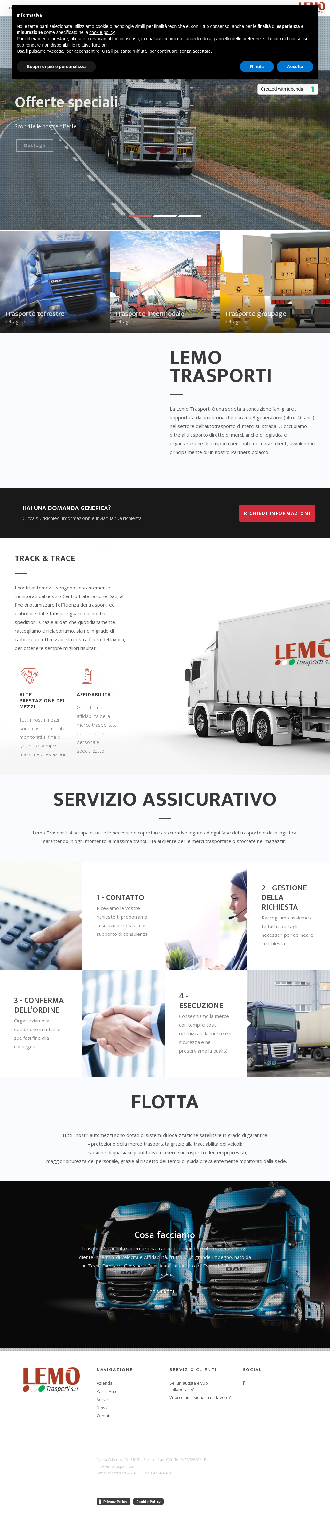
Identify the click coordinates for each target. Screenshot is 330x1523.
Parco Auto (107, 1391)
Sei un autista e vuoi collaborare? (189, 1386)
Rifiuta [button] (257, 66)
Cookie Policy (148, 1501)
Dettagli (33, 145)
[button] (140, 216)
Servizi (103, 1399)
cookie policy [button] (101, 32)
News (102, 1407)
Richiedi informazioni (277, 513)
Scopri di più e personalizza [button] (56, 66)
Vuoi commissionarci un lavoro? (200, 1397)
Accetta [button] (295, 66)
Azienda (105, 1383)
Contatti (162, 1292)
